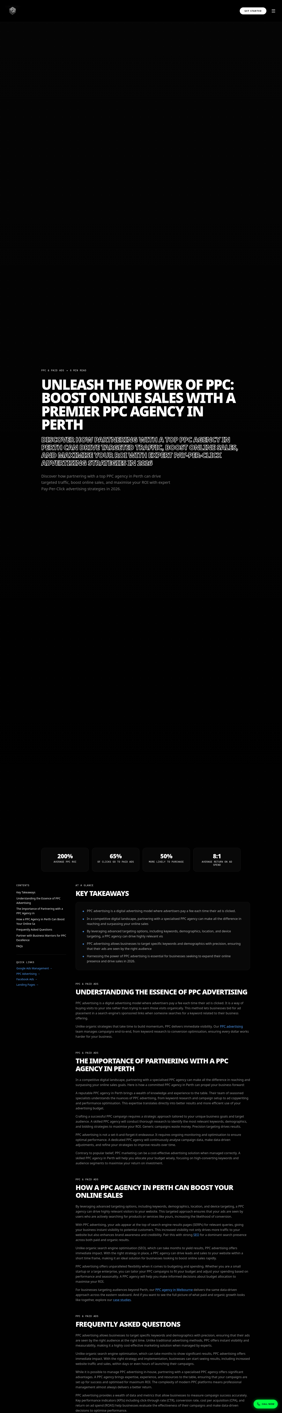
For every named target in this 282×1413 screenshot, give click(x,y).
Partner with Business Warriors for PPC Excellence (41, 938)
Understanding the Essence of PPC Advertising (38, 900)
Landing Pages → (27, 984)
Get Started (253, 10)
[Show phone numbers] (266, 1404)
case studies (122, 1300)
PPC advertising (231, 1026)
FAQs (19, 946)
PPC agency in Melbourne (174, 1290)
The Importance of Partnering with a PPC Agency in (39, 911)
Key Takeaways (25, 892)
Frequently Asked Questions (34, 929)
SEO (196, 1235)
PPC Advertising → (28, 974)
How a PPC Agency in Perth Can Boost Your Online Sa (40, 921)
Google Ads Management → (34, 968)
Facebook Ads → (26, 979)
